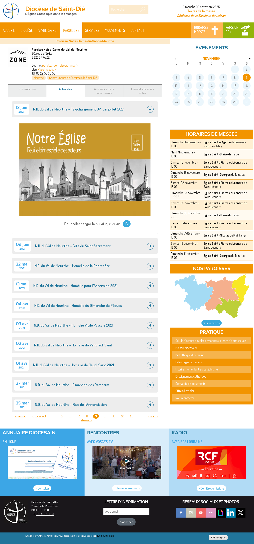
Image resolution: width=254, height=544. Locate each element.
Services (92, 30)
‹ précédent (39, 416)
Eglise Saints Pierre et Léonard (223, 162)
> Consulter (42, 488)
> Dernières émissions (127, 488)
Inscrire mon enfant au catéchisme (196, 369)
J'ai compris (218, 538)
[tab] (85, 109)
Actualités (70, 91)
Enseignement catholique (190, 376)
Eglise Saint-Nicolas (216, 235)
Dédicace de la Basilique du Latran (201, 15)
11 (113, 416)
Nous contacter (184, 398)
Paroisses (71, 30)
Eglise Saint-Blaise (216, 154)
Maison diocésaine (186, 348)
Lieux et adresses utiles (142, 91)
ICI (127, 223)
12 (122, 416)
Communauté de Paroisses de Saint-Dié (73, 78)
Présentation (27, 89)
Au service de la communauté (104, 91)
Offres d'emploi (184, 391)
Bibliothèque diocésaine (189, 355)
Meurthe (39, 78)
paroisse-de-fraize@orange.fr (60, 65)
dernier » (86, 420)
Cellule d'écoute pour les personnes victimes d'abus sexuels (210, 341)
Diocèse (27, 30)
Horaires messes (201, 29)
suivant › (153, 416)
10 (105, 416)
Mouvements (115, 30)
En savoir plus (105, 536)
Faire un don (231, 29)
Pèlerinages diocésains (188, 362)
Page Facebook (47, 69)
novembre (211, 58)
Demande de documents (190, 384)
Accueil (9, 30)
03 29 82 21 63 (45, 514)
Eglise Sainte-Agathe (217, 142)
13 (131, 416)
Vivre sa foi (48, 30)
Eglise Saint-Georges (217, 174)
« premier (20, 416)
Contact (137, 30)
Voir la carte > (211, 323)
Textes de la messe (201, 11)
